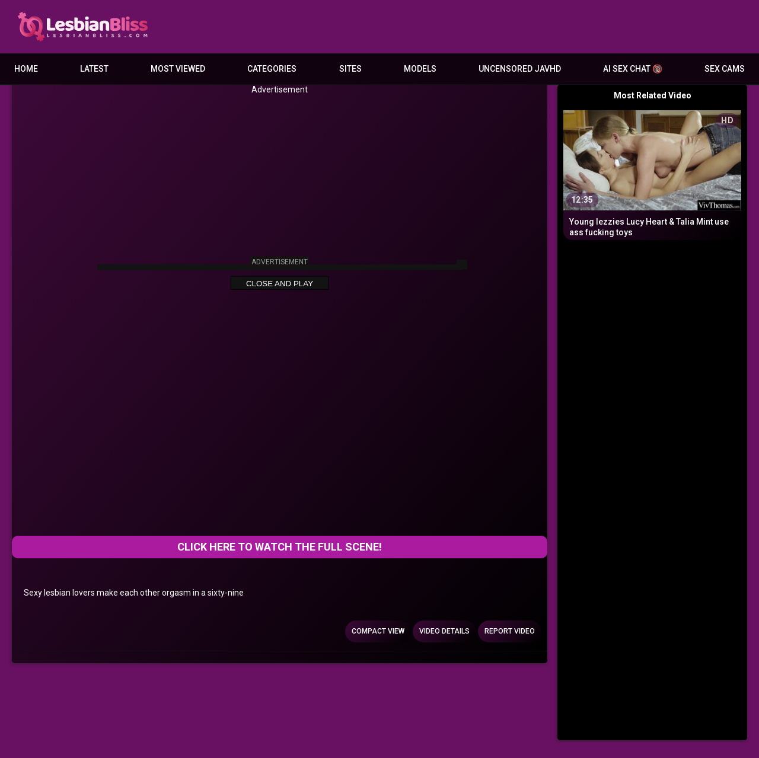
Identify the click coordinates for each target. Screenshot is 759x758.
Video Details (444, 631)
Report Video (509, 631)
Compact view (378, 631)
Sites (350, 68)
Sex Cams (724, 68)
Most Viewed (178, 68)
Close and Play (279, 283)
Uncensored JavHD (520, 68)
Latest (94, 68)
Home (26, 68)
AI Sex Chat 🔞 (632, 68)
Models (420, 68)
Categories (271, 68)
